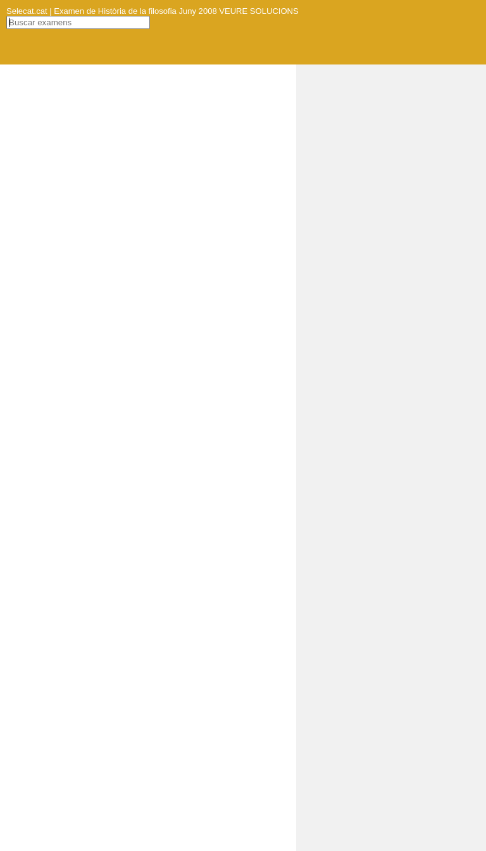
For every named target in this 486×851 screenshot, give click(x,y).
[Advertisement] (391, 254)
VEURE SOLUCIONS (258, 11)
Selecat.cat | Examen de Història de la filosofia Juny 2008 (111, 11)
